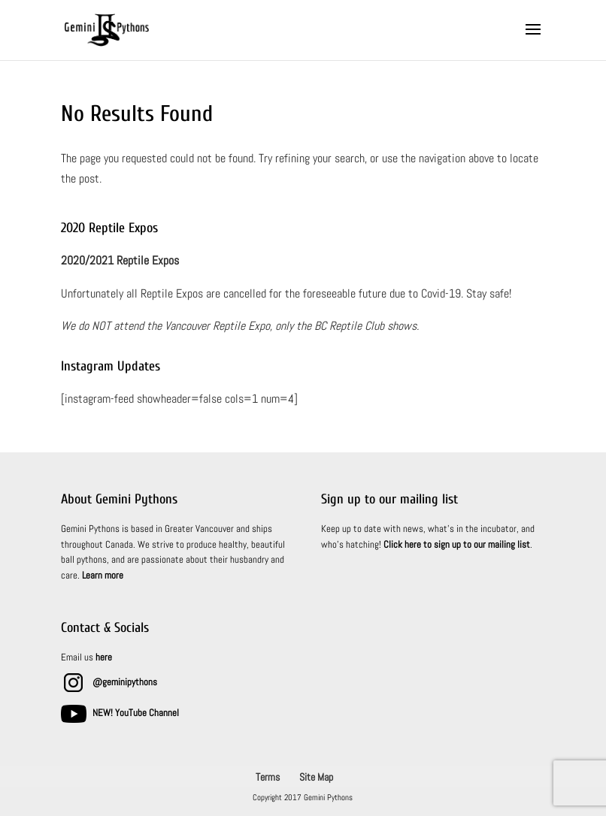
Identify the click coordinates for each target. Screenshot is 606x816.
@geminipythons (124, 681)
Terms (268, 777)
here (103, 657)
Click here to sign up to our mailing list (456, 544)
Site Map (316, 777)
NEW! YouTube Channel (135, 712)
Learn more (102, 575)
